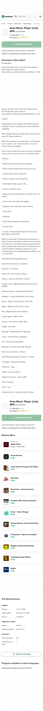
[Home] (3, 24)
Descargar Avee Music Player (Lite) (15, 668)
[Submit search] (15, 16)
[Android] (10, 24)
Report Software (22, 654)
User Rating (19, 37)
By (14, 35)
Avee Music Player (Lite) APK (24, 29)
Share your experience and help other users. (19, 53)
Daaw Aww (7, 63)
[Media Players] (27, 24)
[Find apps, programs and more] (26, 16)
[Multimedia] (18, 24)
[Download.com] (7, 16)
